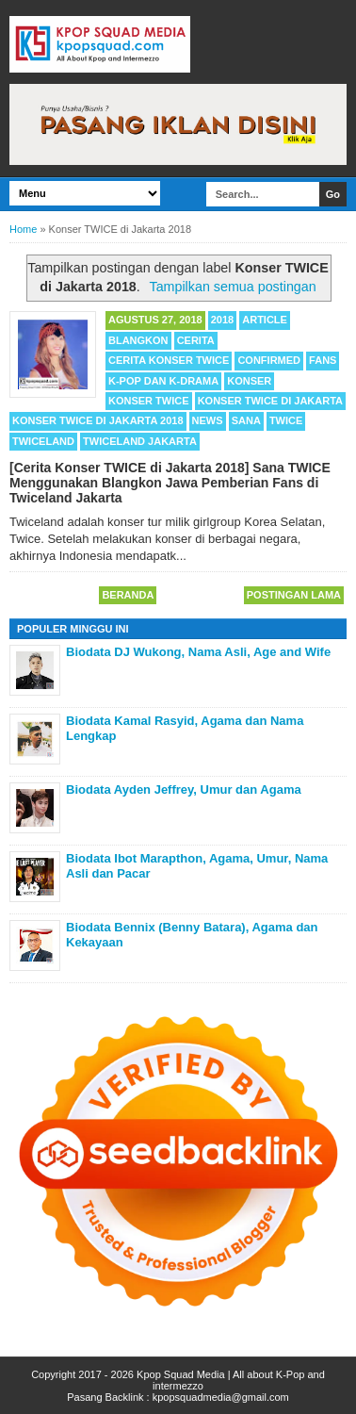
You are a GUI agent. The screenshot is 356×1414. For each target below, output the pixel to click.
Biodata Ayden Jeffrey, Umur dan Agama (183, 789)
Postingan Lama (294, 594)
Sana (246, 420)
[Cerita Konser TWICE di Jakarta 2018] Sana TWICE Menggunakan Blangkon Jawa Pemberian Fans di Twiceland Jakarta (170, 482)
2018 (222, 319)
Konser (249, 380)
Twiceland (43, 441)
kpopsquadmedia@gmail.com (221, 1397)
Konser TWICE (148, 400)
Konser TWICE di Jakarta (270, 400)
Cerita (196, 340)
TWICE (285, 420)
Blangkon (138, 340)
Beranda (128, 594)
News (207, 420)
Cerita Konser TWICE (168, 360)
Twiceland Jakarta (140, 441)
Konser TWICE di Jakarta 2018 (98, 420)
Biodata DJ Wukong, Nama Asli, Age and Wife (198, 652)
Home (23, 229)
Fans (322, 360)
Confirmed (268, 360)
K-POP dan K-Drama (163, 380)
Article (264, 319)
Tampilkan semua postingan (232, 286)
